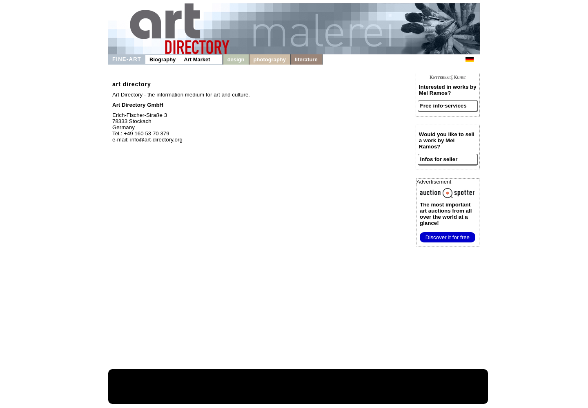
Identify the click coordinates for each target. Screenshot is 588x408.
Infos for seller (439, 159)
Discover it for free (447, 237)
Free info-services (443, 106)
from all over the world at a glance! (446, 214)
